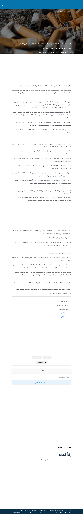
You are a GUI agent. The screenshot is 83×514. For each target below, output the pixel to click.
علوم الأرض (62, 11)
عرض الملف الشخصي (40, 382)
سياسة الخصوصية (25, 510)
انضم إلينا (33, 510)
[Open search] (3, 4)
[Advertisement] (41, 70)
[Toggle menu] (78, 5)
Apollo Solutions (16, 512)
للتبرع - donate (60, 510)
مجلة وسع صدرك (41, 510)
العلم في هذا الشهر (51, 510)
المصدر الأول (64, 313)
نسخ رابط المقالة (41, 362)
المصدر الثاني (64, 316)
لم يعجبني (36, 357)
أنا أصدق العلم (23, 512)
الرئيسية (68, 11)
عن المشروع (68, 510)
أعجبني (47, 357)
